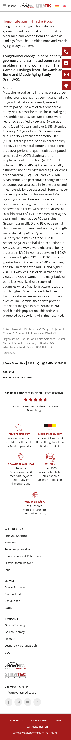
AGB (58, 720)
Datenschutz (40, 720)
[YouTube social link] (27, 702)
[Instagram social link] (18, 702)
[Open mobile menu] (9, 5)
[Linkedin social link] (37, 702)
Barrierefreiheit (37, 726)
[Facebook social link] (8, 702)
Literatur (21, 21)
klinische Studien (42, 21)
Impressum (16, 720)
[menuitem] (57, 5)
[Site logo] (35, 5)
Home (7, 21)
